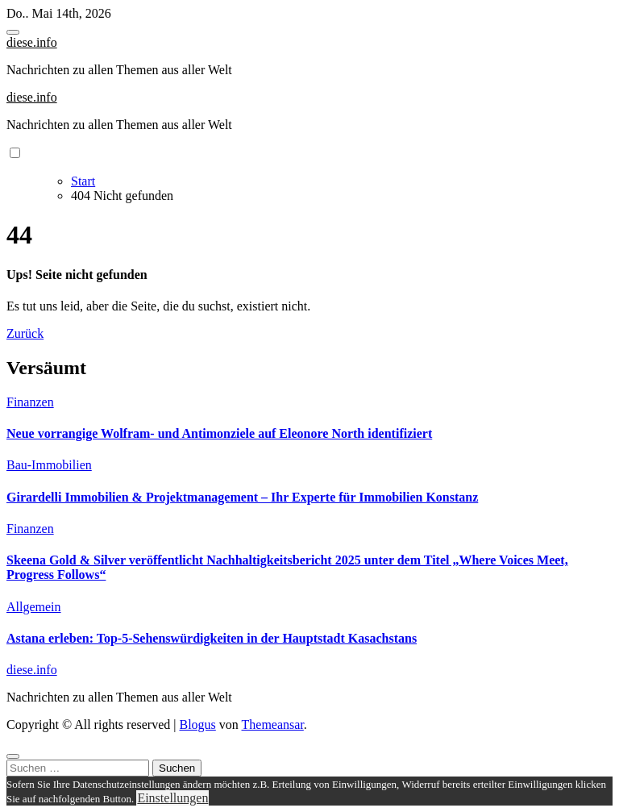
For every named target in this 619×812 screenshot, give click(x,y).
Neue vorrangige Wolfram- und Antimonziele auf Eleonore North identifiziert (219, 433)
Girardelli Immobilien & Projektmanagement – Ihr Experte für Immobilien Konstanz (242, 497)
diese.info (31, 42)
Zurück (25, 333)
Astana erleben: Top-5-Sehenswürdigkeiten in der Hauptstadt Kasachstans (211, 638)
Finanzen (30, 402)
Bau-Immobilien (49, 465)
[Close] (12, 756)
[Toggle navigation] (12, 32)
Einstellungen (172, 798)
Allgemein (33, 607)
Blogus (197, 724)
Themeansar (273, 724)
